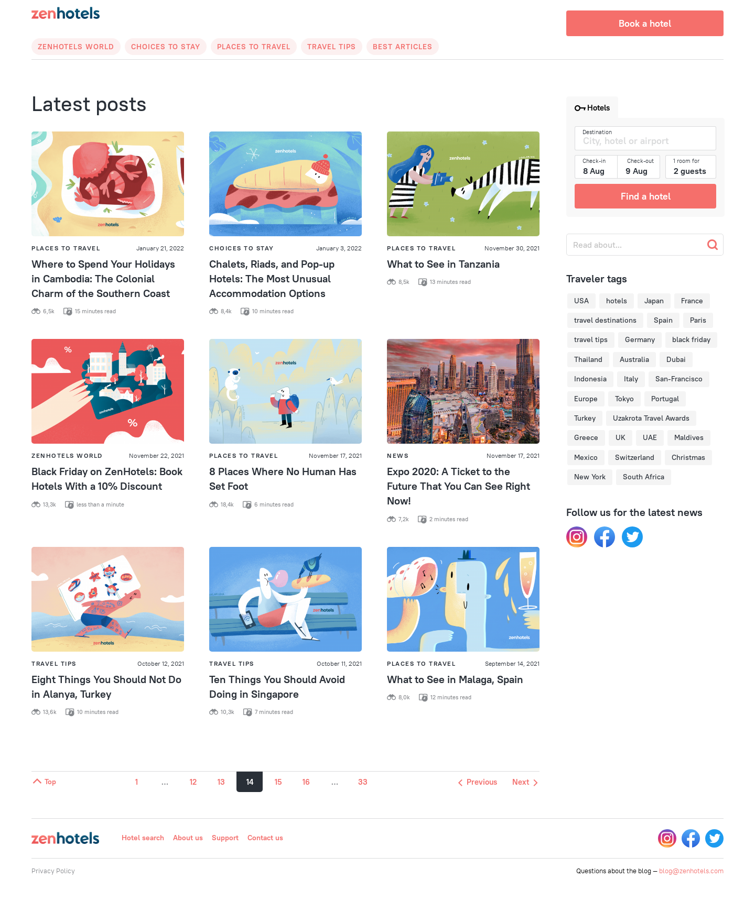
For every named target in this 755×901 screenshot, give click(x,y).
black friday (691, 339)
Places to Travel (253, 46)
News (397, 455)
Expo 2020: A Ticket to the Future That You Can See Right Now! (458, 486)
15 (278, 782)
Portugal (665, 398)
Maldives (689, 437)
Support (225, 837)
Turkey (585, 418)
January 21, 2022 (160, 248)
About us (188, 837)
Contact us (265, 837)
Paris (698, 320)
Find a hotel (646, 196)
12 (193, 782)
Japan (654, 300)
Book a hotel (645, 23)
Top (43, 781)
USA (581, 300)
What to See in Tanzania (443, 263)
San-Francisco (679, 378)
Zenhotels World (76, 46)
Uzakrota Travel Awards (651, 418)
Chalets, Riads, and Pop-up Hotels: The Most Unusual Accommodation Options (272, 278)
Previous (477, 782)
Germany (640, 339)
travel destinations (605, 320)
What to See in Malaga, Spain (455, 679)
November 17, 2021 (335, 455)
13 (221, 782)
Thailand (588, 359)
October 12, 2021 (160, 663)
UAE (650, 437)
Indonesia (590, 378)
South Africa (643, 476)
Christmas (688, 457)
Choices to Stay (165, 46)
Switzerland (634, 457)
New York (590, 476)
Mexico (586, 457)
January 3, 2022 (339, 248)
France (692, 300)
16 (306, 782)
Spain (663, 320)
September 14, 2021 (512, 663)
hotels (616, 300)
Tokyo (624, 398)
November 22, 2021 (156, 455)
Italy (631, 378)
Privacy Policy (53, 870)
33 (363, 782)
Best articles (403, 46)
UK (620, 437)
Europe (586, 398)
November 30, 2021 (512, 248)
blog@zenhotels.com (691, 870)
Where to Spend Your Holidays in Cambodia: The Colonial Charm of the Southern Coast (103, 278)
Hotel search (143, 837)
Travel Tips (331, 46)
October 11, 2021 (339, 663)
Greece (586, 437)
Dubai (676, 359)
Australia (634, 359)
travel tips (591, 339)
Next (524, 782)
